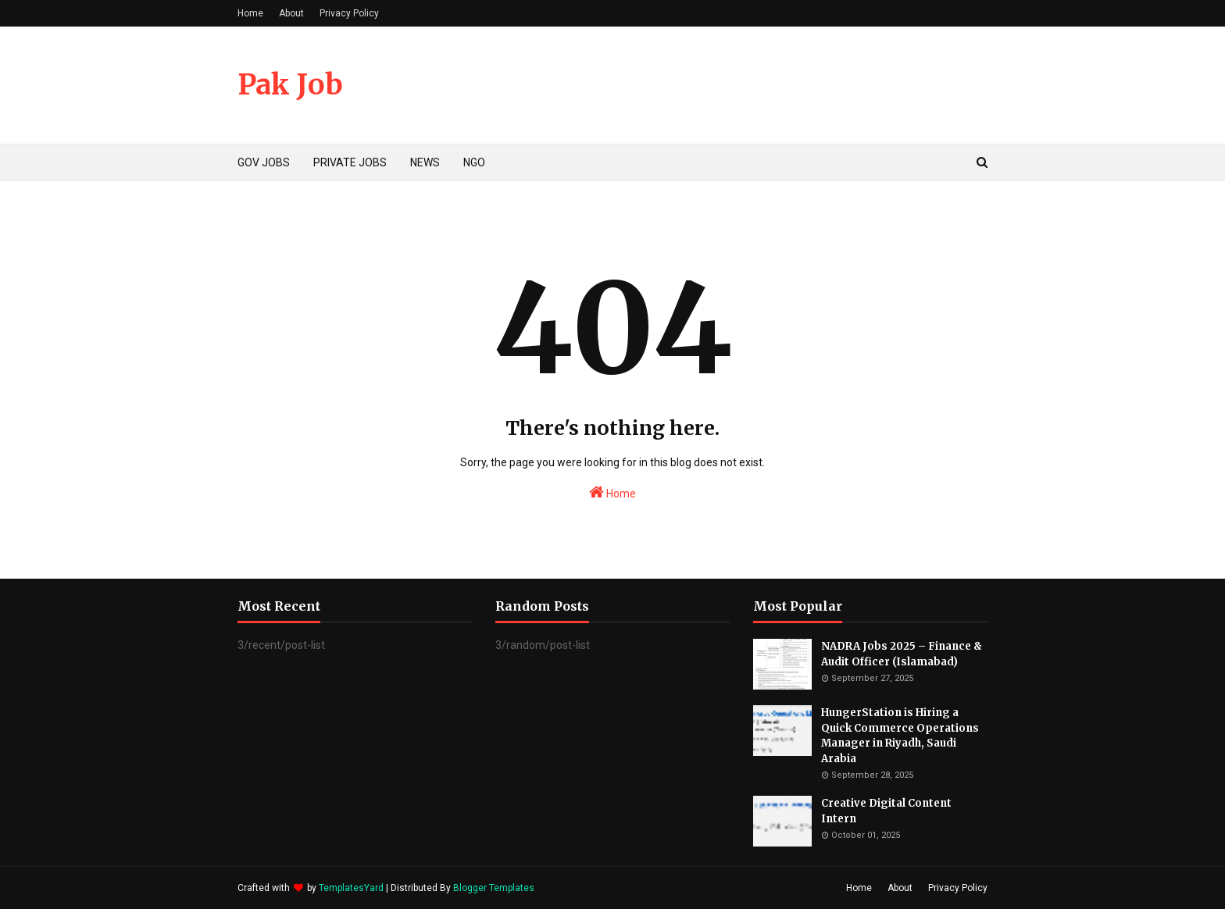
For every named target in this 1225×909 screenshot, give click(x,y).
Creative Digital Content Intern (886, 811)
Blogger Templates (493, 887)
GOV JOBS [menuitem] (264, 162)
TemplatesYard (351, 887)
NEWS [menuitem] (425, 162)
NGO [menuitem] (474, 162)
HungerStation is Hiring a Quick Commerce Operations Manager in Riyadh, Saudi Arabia (900, 735)
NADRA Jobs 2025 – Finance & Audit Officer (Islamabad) (901, 654)
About (291, 13)
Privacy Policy (349, 13)
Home (250, 13)
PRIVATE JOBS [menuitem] (350, 162)
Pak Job (290, 84)
